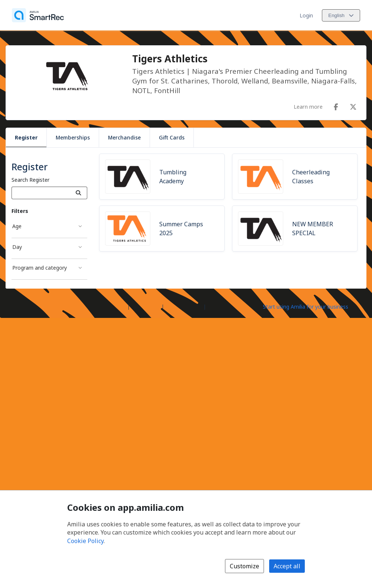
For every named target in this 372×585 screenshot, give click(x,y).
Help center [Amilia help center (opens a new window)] (146, 306)
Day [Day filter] (17, 246)
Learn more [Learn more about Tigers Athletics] (308, 106)
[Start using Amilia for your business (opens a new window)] (312, 306)
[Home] (38, 15)
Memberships (73, 137)
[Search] (78, 193)
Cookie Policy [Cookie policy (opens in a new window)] (85, 541)
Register (26, 137)
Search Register (30, 179)
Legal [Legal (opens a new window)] (214, 306)
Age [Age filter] (17, 226)
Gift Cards (172, 137)
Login (306, 15)
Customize (244, 566)
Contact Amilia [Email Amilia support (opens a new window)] (184, 306)
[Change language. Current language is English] (341, 15)
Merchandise (124, 137)
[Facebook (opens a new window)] (336, 105)
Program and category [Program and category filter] (39, 267)
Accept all (287, 566)
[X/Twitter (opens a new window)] (353, 105)
